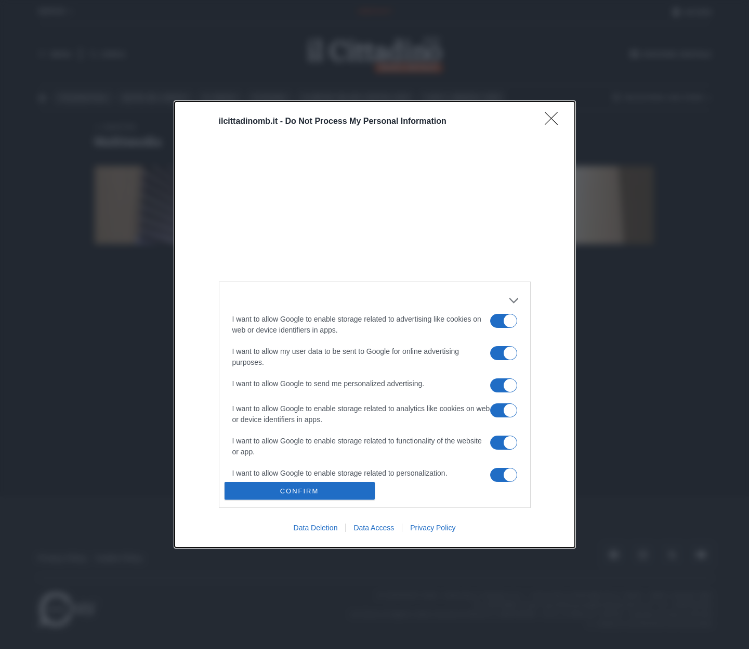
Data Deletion (316, 528)
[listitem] (374, 300)
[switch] (503, 321)
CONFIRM (299, 491)
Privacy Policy (432, 528)
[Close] (554, 122)
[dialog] (375, 324)
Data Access (373, 528)
